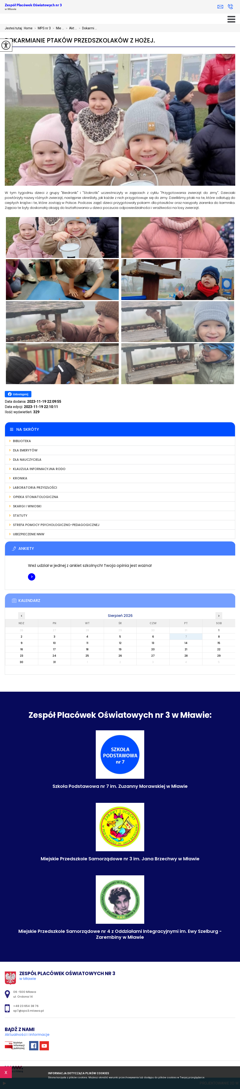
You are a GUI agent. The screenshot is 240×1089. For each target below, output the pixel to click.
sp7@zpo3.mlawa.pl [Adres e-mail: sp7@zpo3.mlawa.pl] (28, 1011)
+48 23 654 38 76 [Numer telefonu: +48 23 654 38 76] (25, 1006)
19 (120, 649)
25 (87, 656)
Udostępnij (18, 394)
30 (21, 662)
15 (218, 643)
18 (87, 649)
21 (186, 649)
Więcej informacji (31, 577)
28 (186, 656)
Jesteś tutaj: (14, 28)
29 (219, 656)
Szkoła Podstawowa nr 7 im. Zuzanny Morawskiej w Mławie (120, 786)
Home (28, 28)
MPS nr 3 (42, 28)
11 (87, 643)
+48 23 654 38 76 (230, 6)
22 (218, 649)
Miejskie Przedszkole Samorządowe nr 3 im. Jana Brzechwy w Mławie (120, 859)
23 (21, 656)
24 (54, 656)
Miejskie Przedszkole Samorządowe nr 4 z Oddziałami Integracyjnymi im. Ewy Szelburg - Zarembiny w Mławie (120, 934)
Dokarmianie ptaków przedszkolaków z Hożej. (80, 41)
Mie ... (57, 28)
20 (153, 649)
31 (54, 662)
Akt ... (70, 28)
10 (54, 643)
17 (54, 649)
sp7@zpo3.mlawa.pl (220, 6)
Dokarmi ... (87, 28)
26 (120, 656)
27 (153, 656)
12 (120, 643)
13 (153, 643)
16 (21, 649)
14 (185, 643)
